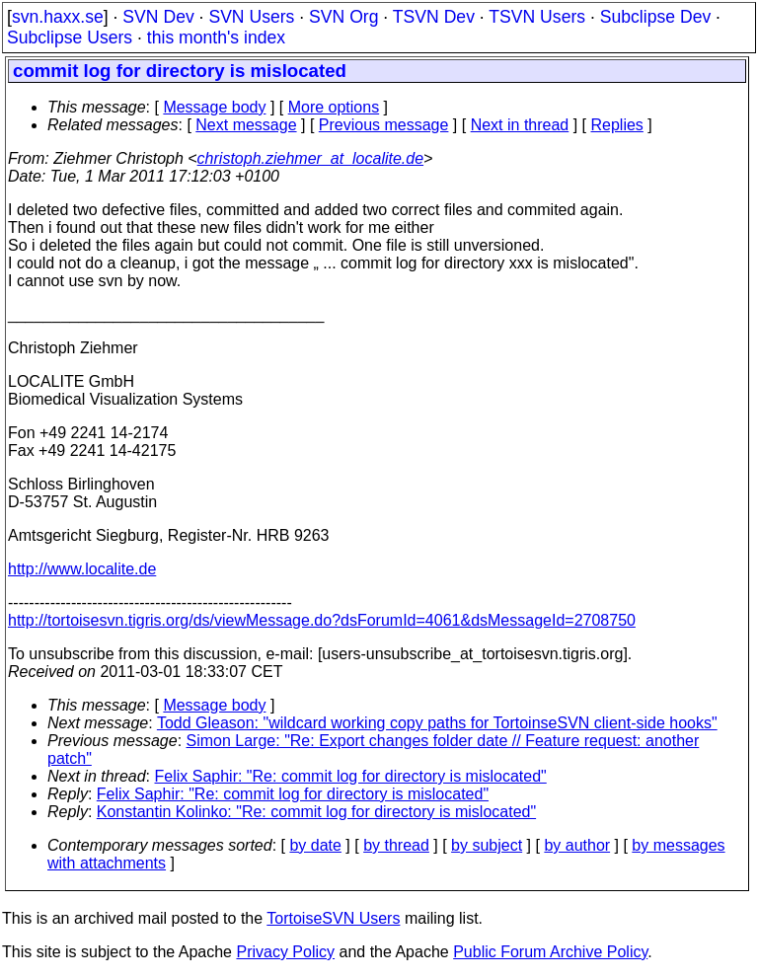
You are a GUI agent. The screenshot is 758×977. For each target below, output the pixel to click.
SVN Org (343, 17)
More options (334, 107)
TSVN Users (537, 17)
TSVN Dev (434, 17)
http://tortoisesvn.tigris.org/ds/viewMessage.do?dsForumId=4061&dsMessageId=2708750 (322, 620)
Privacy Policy (285, 951)
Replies (617, 124)
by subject (486, 845)
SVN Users (251, 17)
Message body (214, 107)
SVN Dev (157, 17)
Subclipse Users (69, 37)
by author (577, 845)
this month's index (216, 37)
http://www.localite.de (82, 569)
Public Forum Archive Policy (550, 951)
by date (315, 845)
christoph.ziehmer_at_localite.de (310, 158)
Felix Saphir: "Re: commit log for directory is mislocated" (351, 776)
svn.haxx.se (58, 17)
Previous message (384, 124)
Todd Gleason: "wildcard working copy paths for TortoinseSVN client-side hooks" (437, 722)
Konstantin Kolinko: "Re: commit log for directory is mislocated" (316, 811)
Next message (245, 124)
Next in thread (520, 124)
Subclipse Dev (655, 17)
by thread (396, 845)
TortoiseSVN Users (333, 918)
